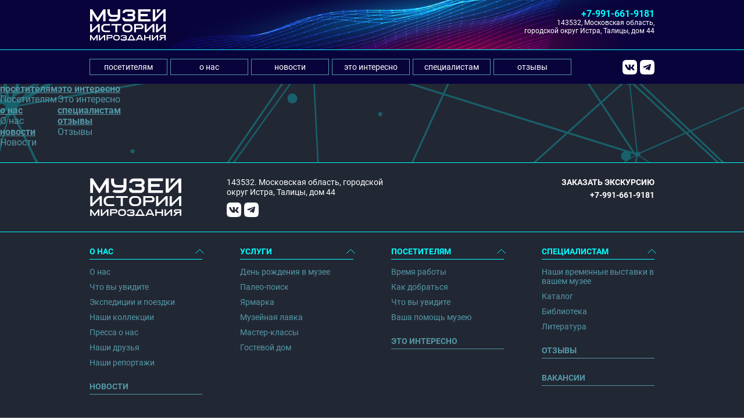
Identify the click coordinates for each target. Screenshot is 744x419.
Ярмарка (257, 302)
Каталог (557, 296)
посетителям (128, 67)
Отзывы (559, 350)
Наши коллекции (122, 317)
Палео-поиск (264, 287)
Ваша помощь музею (431, 317)
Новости (109, 386)
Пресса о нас (114, 332)
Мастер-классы (269, 332)
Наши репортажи (122, 362)
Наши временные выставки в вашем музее (598, 276)
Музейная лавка (271, 317)
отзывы (532, 67)
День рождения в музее (285, 271)
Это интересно (424, 341)
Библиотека (564, 311)
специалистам (451, 67)
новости (290, 67)
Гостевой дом (265, 347)
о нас (209, 67)
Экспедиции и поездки (132, 302)
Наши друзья (115, 347)
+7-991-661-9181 (617, 13)
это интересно (371, 67)
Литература (564, 326)
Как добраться (419, 287)
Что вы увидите (119, 287)
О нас (100, 271)
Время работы (418, 271)
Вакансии (563, 377)
